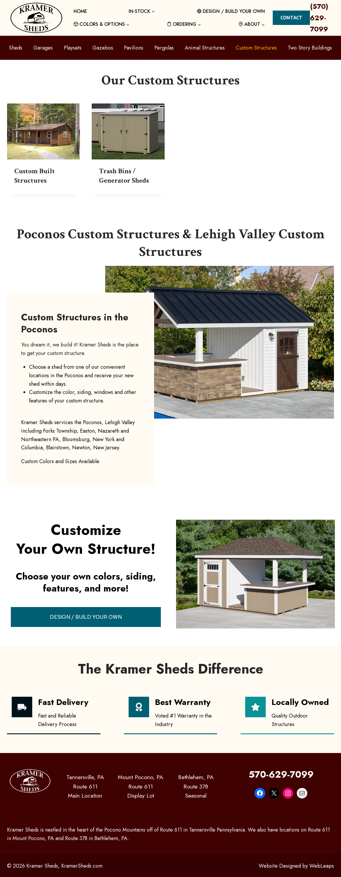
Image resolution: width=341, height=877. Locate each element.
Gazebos (103, 48)
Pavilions (133, 48)
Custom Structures (256, 48)
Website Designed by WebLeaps (296, 866)
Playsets (72, 48)
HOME (80, 11)
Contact (291, 17)
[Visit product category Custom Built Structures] (43, 148)
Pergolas (164, 48)
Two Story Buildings (310, 48)
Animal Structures (205, 48)
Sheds (15, 48)
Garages (43, 48)
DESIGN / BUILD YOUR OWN (231, 11)
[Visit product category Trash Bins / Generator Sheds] (128, 148)
